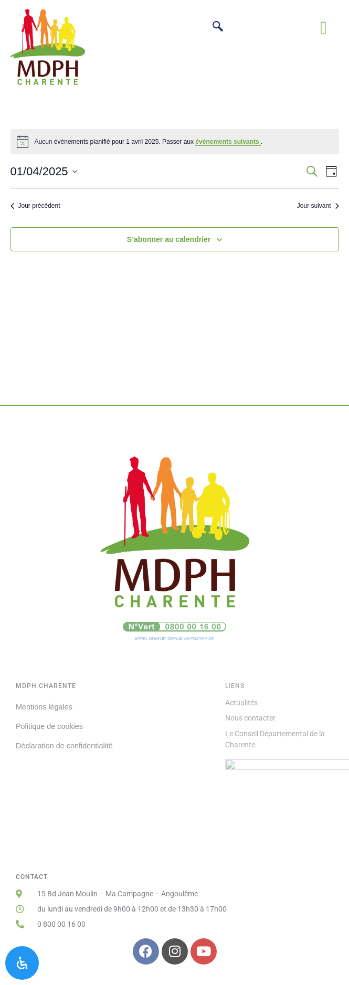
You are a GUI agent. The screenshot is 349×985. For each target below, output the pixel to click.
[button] (323, 28)
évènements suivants (228, 141)
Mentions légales (44, 707)
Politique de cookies (49, 726)
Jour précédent (35, 205)
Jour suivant (318, 205)
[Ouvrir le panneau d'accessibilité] (22, 963)
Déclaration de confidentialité (64, 746)
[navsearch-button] (217, 27)
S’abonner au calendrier (169, 239)
